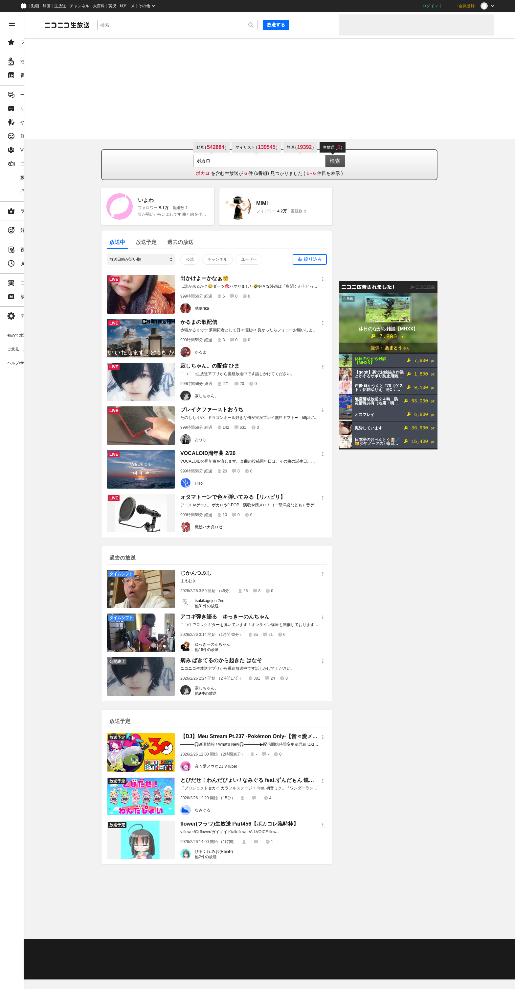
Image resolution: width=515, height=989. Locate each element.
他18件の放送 (232, 649)
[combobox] (223, 25)
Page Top (294, 930)
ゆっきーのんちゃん (237, 644)
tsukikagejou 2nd (234, 600)
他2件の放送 (231, 857)
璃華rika (227, 308)
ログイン (430, 6)
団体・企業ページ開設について (224, 963)
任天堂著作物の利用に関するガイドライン (169, 971)
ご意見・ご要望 (108, 947)
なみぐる (227, 810)
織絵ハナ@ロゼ (233, 527)
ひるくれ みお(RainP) (239, 851)
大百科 (99, 6)
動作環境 (178, 947)
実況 (112, 6)
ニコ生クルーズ (175, 955)
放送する (318, 24)
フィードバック (471, 929)
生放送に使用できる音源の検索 (163, 963)
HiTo (224, 483)
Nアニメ (127, 6)
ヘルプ (159, 947)
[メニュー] (348, 279)
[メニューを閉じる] (11, 23)
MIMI (287, 203)
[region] (37, 500)
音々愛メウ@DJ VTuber (241, 766)
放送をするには (141, 955)
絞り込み (338, 259)
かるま (226, 352)
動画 (35, 6)
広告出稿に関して (110, 971)
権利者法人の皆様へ (112, 963)
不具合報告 (137, 947)
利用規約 (200, 947)
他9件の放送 (231, 693)
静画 (47, 6)
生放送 (60, 6)
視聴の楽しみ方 (108, 955)
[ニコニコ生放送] (117, 25)
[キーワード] (223, 25)
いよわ (171, 200)
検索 (360, 161)
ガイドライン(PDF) (230, 947)
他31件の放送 (232, 606)
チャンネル (79, 6)
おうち (226, 439)
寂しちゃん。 (231, 396)
